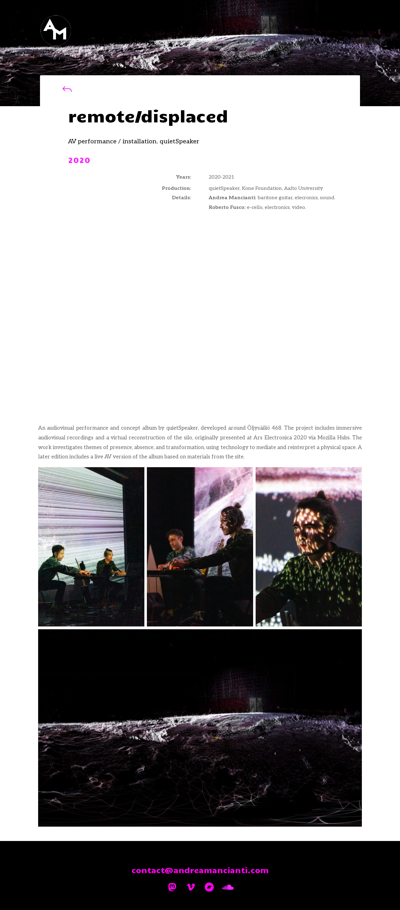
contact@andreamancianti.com (200, 870)
